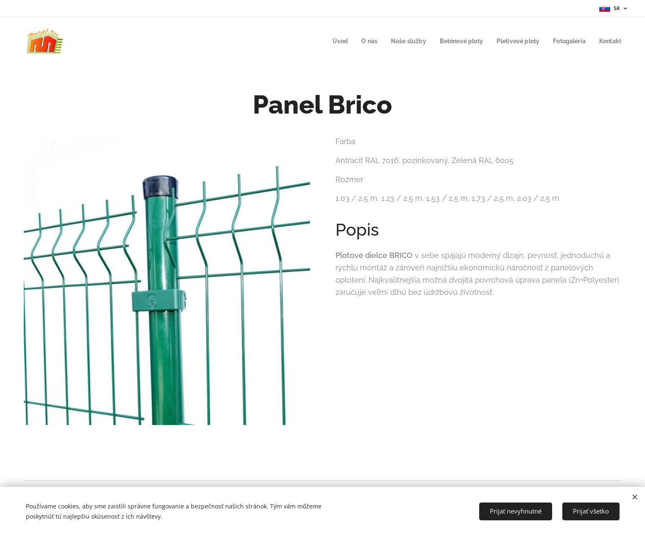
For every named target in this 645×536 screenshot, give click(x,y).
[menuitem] (327, 41)
